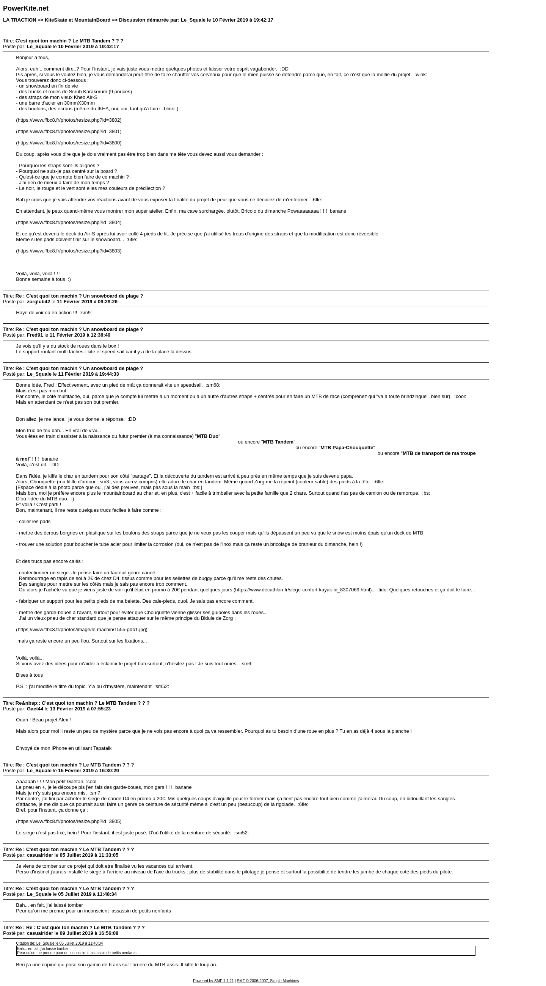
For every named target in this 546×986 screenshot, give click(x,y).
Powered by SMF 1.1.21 (213, 981)
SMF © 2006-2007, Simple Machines (268, 981)
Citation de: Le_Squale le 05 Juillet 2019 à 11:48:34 (59, 943)
